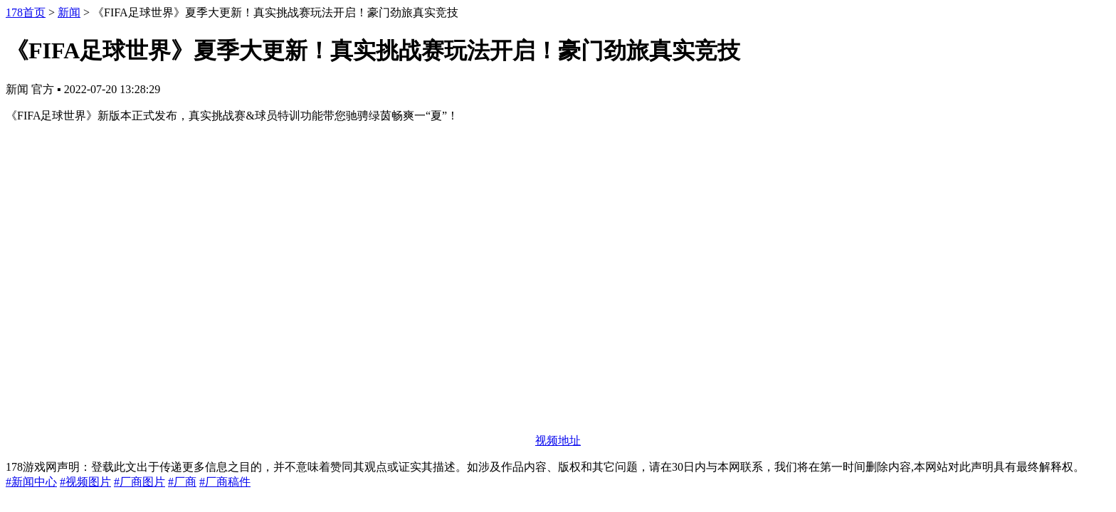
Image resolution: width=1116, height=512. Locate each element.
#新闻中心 (31, 482)
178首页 (26, 12)
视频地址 (558, 440)
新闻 (69, 12)
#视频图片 (85, 482)
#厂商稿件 (225, 482)
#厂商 (182, 482)
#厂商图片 (139, 482)
